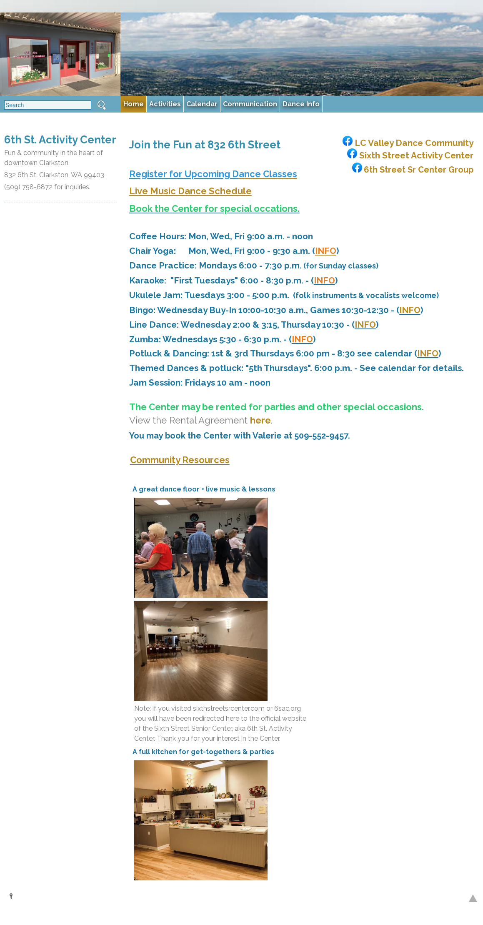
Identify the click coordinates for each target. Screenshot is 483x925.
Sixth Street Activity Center (409, 155)
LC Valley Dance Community (406, 143)
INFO (409, 310)
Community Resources (180, 459)
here (260, 420)
